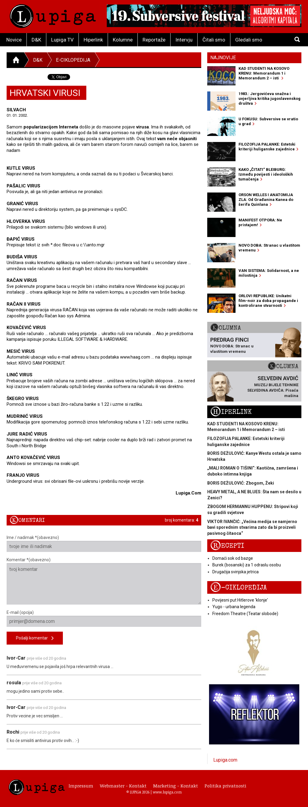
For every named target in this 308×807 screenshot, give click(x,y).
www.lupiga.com (167, 792)
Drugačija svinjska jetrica (235, 571)
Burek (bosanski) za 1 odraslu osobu (246, 564)
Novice (14, 40)
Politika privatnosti (225, 786)
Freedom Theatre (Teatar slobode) (245, 613)
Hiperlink (93, 40)
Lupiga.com (225, 760)
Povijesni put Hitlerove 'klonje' (240, 600)
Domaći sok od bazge (232, 558)
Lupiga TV (62, 40)
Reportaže (154, 40)
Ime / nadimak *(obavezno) (104, 543)
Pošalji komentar (35, 638)
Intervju (183, 40)
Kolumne (123, 40)
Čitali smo (213, 40)
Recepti (227, 545)
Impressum (81, 786)
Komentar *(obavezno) (104, 581)
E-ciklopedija (73, 60)
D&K (36, 40)
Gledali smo (248, 40)
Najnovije (223, 57)
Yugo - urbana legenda (233, 606)
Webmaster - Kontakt (123, 786)
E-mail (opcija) (104, 618)
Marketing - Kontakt (175, 786)
